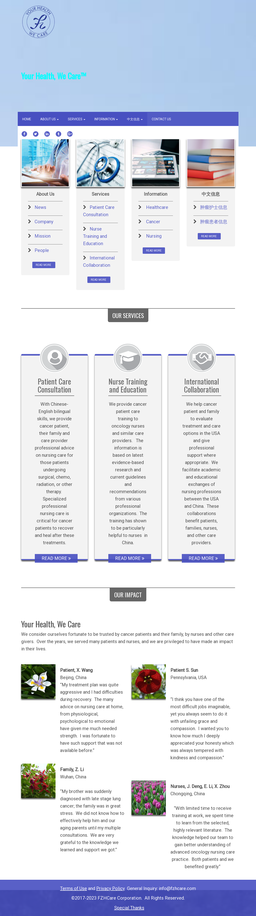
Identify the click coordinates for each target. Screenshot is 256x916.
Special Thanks (129, 908)
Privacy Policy (110, 888)
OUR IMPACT (128, 594)
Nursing (154, 236)
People (42, 250)
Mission (43, 236)
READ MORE (44, 265)
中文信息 (135, 119)
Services (76, 119)
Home (26, 119)
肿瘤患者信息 (213, 221)
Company (44, 221)
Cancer (153, 221)
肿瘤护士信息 (213, 207)
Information (106, 119)
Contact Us (161, 119)
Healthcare (157, 207)
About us (49, 119)
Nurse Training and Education (95, 236)
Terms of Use (73, 888)
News (40, 207)
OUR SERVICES (128, 315)
